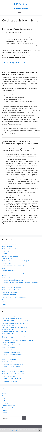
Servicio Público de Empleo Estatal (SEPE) (13, 266)
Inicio (3, 388)
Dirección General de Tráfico (10, 256)
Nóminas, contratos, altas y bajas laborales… (14, 297)
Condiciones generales (8, 405)
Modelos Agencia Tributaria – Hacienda (13, 345)
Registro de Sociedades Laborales (11, 287)
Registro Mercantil (7, 246)
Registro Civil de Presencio (9, 381)
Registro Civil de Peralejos (9, 350)
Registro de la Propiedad (9, 244)
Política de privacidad (8, 408)
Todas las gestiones (7, 396)
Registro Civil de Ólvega (8, 347)
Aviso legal (5, 403)
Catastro (4, 253)
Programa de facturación (9, 294)
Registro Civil (5, 251)
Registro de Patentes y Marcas (10, 278)
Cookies (4, 410)
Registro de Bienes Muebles (10, 249)
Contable (4, 304)
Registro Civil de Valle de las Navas (11, 378)
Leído (25, 431)
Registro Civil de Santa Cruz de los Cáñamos (14, 374)
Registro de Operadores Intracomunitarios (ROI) (15, 261)
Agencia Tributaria (7, 258)
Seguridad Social (6, 263)
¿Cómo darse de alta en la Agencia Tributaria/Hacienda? (17, 340)
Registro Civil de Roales (8, 362)
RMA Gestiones (21, 4)
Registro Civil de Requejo (9, 359)
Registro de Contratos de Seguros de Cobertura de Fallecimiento (20, 282)
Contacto (4, 400)
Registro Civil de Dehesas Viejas (11, 352)
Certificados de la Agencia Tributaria (12, 318)
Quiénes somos (6, 391)
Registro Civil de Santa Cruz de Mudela (13, 371)
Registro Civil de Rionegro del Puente (12, 364)
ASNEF (4, 275)
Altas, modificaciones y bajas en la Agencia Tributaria (17, 316)
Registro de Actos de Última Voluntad (12, 280)
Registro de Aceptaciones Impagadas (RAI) (14, 273)
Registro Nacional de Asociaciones (11, 290)
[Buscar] (24, 418)
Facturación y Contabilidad (9, 292)
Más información (17, 431)
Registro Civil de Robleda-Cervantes (12, 354)
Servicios (4, 393)
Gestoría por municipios (9, 342)
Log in (21, 427)
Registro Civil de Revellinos (9, 357)
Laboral (4, 302)
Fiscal (3, 299)
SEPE (3, 268)
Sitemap (4, 412)
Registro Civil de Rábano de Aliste (11, 369)
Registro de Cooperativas (9, 285)
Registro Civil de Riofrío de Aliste (11, 366)
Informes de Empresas (8, 270)
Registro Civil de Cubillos (9, 376)
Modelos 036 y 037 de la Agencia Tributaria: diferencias (17, 321)
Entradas (4, 398)
